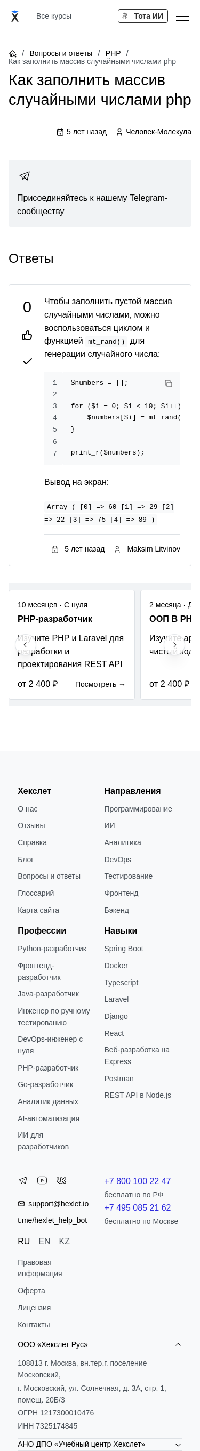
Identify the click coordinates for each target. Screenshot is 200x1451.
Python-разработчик (52, 948)
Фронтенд (122, 893)
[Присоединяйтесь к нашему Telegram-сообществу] (100, 193)
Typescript (122, 982)
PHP (113, 53)
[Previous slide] (25, 644)
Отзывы (31, 825)
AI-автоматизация (48, 1118)
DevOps (118, 859)
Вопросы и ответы (60, 53)
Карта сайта (38, 910)
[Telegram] (23, 1182)
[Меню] (182, 16)
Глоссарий (36, 893)
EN (44, 1241)
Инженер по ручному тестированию (54, 1017)
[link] (100, 193)
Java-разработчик (48, 994)
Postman (119, 1078)
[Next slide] (174, 644)
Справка (32, 842)
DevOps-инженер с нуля (50, 1045)
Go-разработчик (45, 1084)
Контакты (34, 1324)
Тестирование (129, 876)
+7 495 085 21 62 (138, 1207)
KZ (64, 1241)
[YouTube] (42, 1182)
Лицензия (34, 1307)
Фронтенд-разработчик (39, 971)
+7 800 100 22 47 (138, 1181)
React (114, 1033)
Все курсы (53, 16)
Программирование (138, 809)
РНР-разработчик (48, 1068)
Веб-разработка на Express (137, 1055)
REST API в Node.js (138, 1095)
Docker (116, 965)
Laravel (117, 999)
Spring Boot (124, 948)
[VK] (61, 1182)
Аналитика (123, 842)
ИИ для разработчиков (43, 1141)
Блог (26, 859)
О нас (27, 809)
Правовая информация (40, 1268)
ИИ (110, 825)
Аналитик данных (48, 1101)
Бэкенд (117, 910)
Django (116, 1016)
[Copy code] (168, 383)
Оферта (31, 1290)
